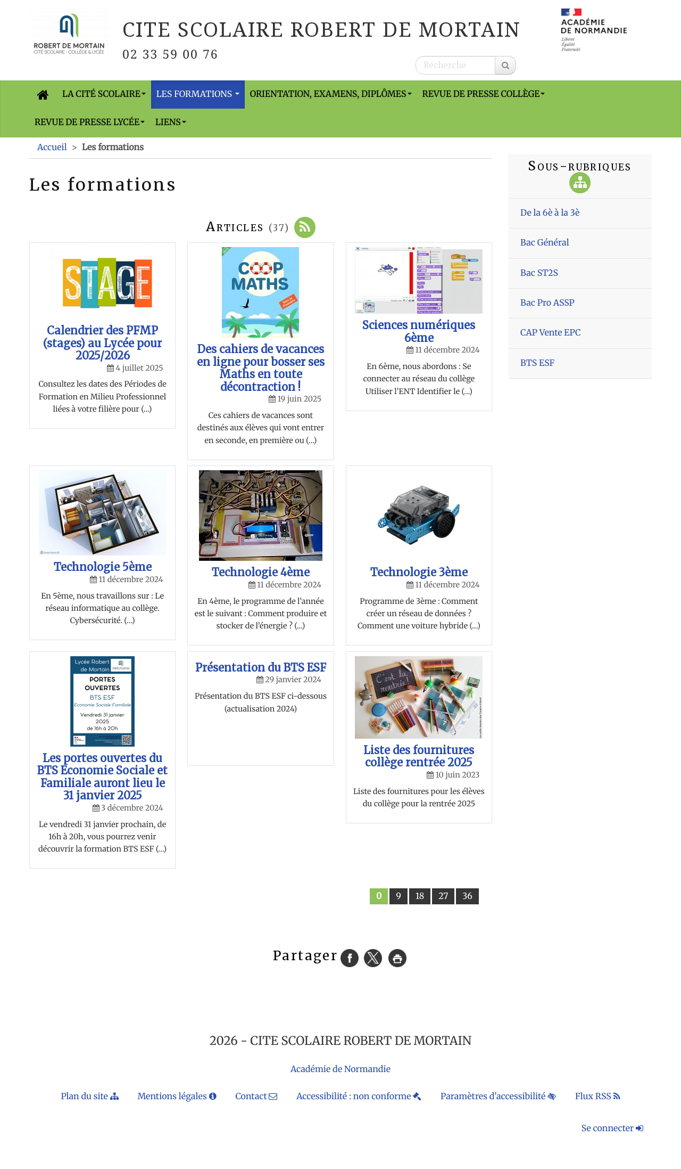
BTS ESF (537, 363)
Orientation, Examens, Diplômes (331, 94)
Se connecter (612, 1128)
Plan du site (89, 1096)
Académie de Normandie (340, 1069)
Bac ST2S (539, 273)
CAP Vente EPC (550, 333)
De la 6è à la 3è (549, 213)
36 (467, 896)
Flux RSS (597, 1096)
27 (443, 896)
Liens (170, 122)
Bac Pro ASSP (547, 303)
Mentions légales (176, 1096)
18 (420, 896)
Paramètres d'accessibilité (498, 1096)
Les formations (197, 94)
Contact (256, 1096)
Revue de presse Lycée (90, 122)
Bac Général (544, 243)
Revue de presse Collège (483, 94)
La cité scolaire (104, 94)
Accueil (52, 147)
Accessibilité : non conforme (358, 1096)
